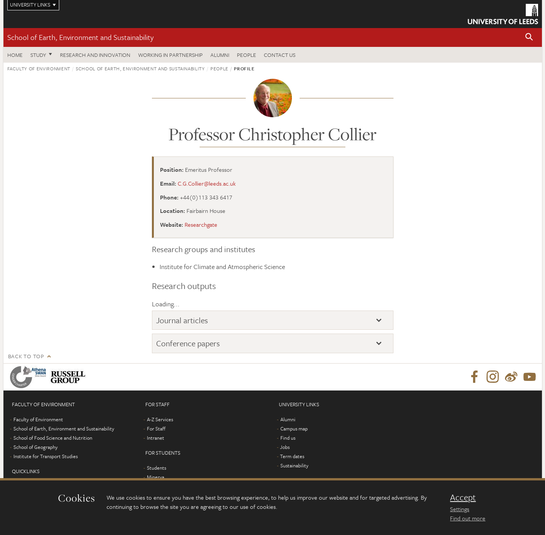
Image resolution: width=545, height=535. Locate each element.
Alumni (219, 55)
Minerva (155, 477)
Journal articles (182, 320)
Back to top (26, 356)
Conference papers (188, 343)
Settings (459, 509)
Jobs (285, 447)
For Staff (156, 428)
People (246, 55)
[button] (529, 37)
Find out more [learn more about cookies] (467, 518)
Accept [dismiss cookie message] (463, 497)
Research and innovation (95, 55)
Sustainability (294, 465)
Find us (287, 438)
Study (38, 55)
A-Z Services (160, 419)
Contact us (279, 55)
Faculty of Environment (38, 68)
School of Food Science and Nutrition (52, 438)
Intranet (155, 438)
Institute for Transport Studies (45, 456)
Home (15, 55)
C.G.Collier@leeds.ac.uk (207, 183)
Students (156, 468)
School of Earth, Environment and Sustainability (80, 37)
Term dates (292, 456)
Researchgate (201, 224)
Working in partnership (170, 55)
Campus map (294, 428)
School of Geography (35, 447)
